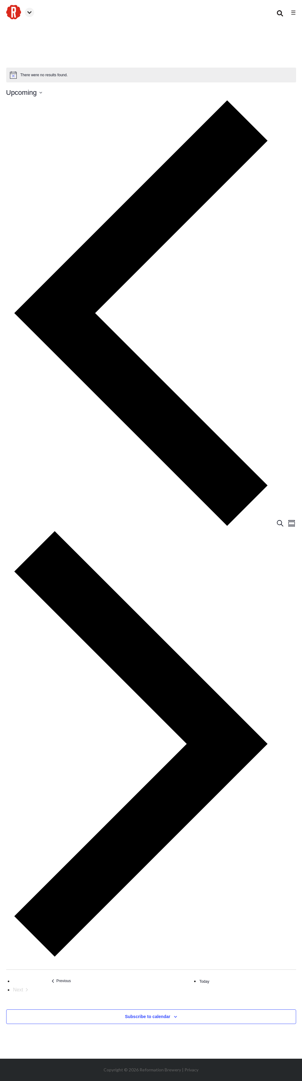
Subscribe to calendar (147, 1016)
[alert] (151, 75)
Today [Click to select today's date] (204, 981)
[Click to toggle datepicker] (24, 92)
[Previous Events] (61, 981)
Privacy (191, 1069)
